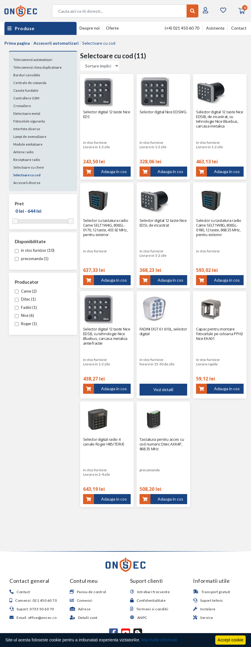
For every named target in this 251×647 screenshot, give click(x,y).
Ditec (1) (25, 299)
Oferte (112, 27)
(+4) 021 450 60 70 (182, 27)
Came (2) (26, 291)
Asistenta (215, 27)
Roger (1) (26, 323)
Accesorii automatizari (56, 43)
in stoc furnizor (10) (34, 250)
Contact (239, 27)
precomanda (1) (31, 258)
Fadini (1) (26, 307)
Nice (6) (24, 315)
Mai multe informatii (159, 640)
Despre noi (90, 27)
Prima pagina (17, 43)
